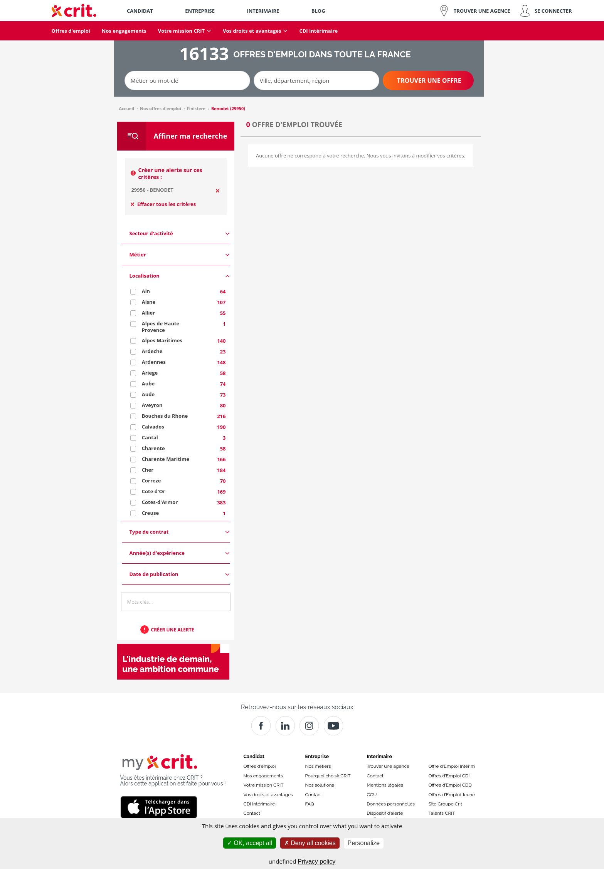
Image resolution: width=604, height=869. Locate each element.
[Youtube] (333, 725)
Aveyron (152, 405)
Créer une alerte (172, 629)
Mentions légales (385, 785)
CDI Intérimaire (259, 804)
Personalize (364, 843)
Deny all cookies (310, 843)
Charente (153, 448)
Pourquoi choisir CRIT (328, 776)
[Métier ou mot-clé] (187, 80)
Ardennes (154, 361)
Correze (151, 480)
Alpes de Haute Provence (161, 326)
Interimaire (379, 756)
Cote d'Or (153, 491)
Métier (180, 254)
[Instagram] (309, 725)
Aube (148, 383)
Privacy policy (316, 861)
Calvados (153, 426)
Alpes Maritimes (162, 340)
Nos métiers (318, 766)
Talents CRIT (442, 813)
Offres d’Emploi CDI (449, 776)
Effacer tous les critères (163, 204)
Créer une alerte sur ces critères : (170, 173)
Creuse (150, 512)
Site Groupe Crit (445, 804)
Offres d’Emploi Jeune (452, 794)
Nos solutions (319, 785)
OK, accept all (249, 843)
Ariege (150, 372)
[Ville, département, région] (316, 80)
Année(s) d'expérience (180, 553)
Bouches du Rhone (165, 415)
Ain (146, 291)
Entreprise (317, 756)
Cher (147, 469)
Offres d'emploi (260, 766)
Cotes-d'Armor (160, 502)
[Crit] (285, 725)
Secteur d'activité (180, 233)
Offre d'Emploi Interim (452, 766)
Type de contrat (180, 532)
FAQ (309, 804)
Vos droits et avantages (268, 794)
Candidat (254, 756)
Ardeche (152, 351)
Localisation (180, 276)
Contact (252, 813)
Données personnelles (391, 804)
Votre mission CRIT (264, 785)
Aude (148, 394)
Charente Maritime (166, 458)
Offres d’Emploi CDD (450, 785)
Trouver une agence (388, 766)
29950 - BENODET (152, 189)
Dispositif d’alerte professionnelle (385, 815)
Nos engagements (263, 776)
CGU (372, 794)
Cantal (150, 437)
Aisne (149, 301)
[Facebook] (261, 725)
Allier (148, 312)
